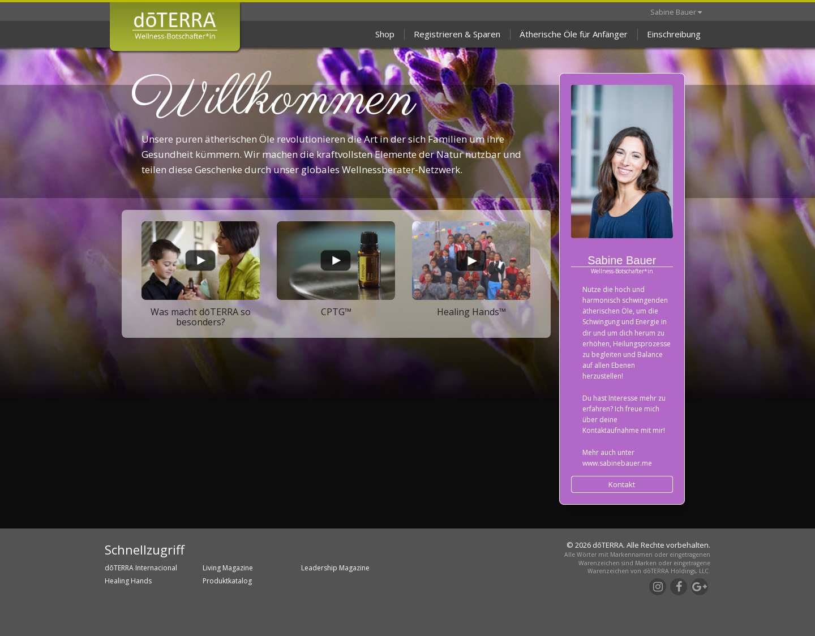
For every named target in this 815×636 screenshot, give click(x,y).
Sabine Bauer (676, 12)
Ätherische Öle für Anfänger (574, 34)
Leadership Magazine (335, 568)
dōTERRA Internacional (141, 568)
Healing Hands (128, 581)
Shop (384, 34)
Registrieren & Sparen (457, 34)
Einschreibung (674, 34)
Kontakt (621, 484)
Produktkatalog (227, 581)
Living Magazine (228, 568)
